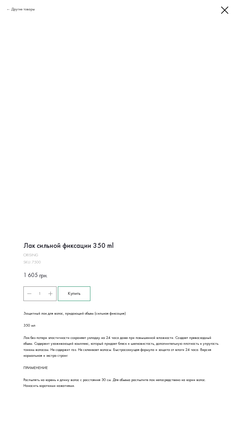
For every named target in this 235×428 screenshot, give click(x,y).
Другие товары (23, 9)
